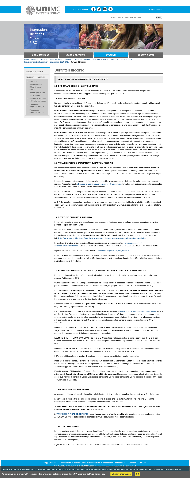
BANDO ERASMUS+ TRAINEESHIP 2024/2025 (112, 60)
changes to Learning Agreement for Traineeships (99, 184)
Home (26, 60)
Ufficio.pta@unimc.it (133, 243)
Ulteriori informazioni (121, 474)
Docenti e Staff (146, 55)
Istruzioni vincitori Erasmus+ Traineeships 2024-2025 (46, 62)
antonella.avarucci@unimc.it (66, 246)
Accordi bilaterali (75, 55)
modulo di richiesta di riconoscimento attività (137, 311)
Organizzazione (40, 55)
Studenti (111, 55)
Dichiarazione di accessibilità (87, 463)
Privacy (142, 463)
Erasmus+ (68, 60)
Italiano (159, 9)
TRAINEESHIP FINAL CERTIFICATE (72, 414)
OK (137, 474)
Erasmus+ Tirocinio (82, 60)
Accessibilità (65, 463)
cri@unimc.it (123, 250)
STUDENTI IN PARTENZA (51, 60)
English (152, 9)
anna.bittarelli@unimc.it (107, 250)
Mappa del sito (50, 463)
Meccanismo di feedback (114, 463)
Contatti (132, 463)
